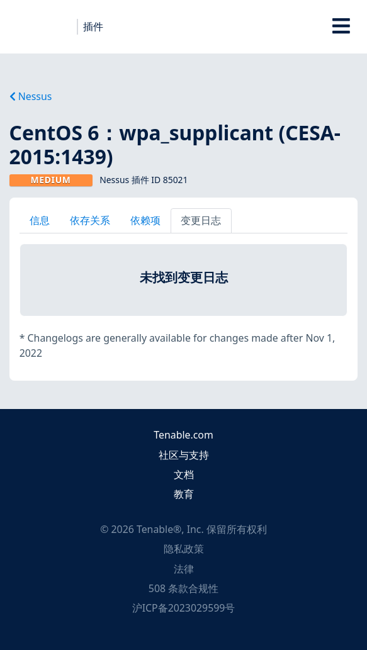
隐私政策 (184, 549)
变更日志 (201, 220)
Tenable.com (183, 435)
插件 (93, 26)
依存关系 (90, 220)
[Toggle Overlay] (341, 27)
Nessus (30, 96)
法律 (184, 569)
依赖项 (145, 220)
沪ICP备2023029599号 (183, 608)
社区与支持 (184, 455)
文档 (184, 474)
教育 (184, 494)
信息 (40, 220)
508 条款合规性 (183, 588)
